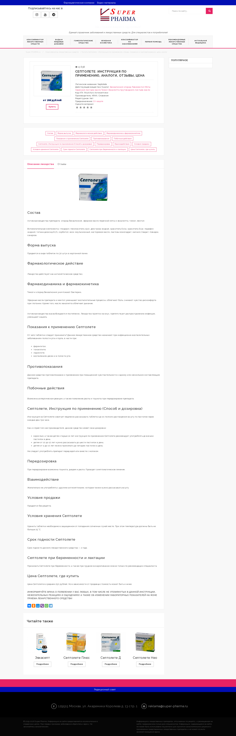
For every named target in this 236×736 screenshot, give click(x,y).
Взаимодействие (122, 144)
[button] (37, 15)
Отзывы (62, 164)
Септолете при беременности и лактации (108, 149)
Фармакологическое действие (89, 133)
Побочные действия (123, 139)
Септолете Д (111, 658)
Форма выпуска (64, 133)
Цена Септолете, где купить (143, 149)
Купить (52, 107)
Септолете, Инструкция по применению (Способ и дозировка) (65, 144)
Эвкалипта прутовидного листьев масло (129, 90)
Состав (50, 133)
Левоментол (138, 87)
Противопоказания (101, 139)
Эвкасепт (42, 658)
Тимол (104, 90)
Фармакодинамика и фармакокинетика (123, 133)
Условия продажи (141, 144)
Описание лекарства (40, 164)
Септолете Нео (145, 658)
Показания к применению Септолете (72, 139)
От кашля (98, 101)
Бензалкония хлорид (120, 87)
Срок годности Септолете (74, 149)
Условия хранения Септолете (45, 149)
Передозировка (103, 144)
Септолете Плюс (77, 658)
